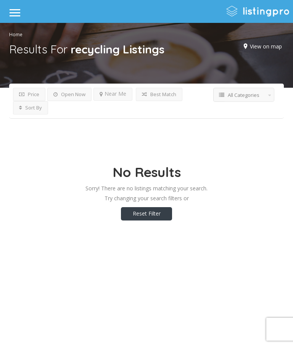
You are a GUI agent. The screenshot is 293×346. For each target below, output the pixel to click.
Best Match (159, 94)
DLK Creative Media (173, 309)
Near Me (113, 93)
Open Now (69, 94)
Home (16, 34)
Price (29, 94)
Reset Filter (147, 213)
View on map (266, 46)
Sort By (30, 107)
